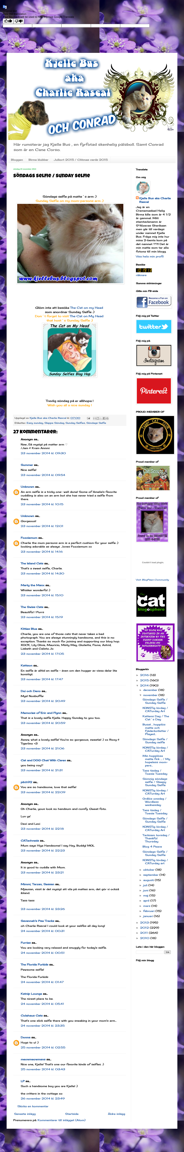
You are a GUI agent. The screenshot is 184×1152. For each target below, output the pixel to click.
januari (148, 916)
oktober (149, 869)
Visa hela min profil (150, 256)
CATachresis (30, 840)
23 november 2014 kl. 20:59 (43, 723)
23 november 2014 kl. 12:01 (42, 526)
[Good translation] (8, 21)
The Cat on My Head (87, 316)
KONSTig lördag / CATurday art (155, 861)
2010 (145, 938)
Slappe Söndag (54, 422)
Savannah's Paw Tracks (37, 921)
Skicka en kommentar (32, 1106)
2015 (145, 680)
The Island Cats (32, 563)
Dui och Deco (31, 691)
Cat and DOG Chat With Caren (43, 760)
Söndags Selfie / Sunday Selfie (155, 701)
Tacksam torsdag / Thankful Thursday (156, 838)
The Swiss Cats (32, 607)
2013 (145, 922)
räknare (141, 275)
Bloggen (17, 159)
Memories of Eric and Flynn (41, 713)
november (150, 695)
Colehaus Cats (32, 1015)
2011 (144, 932)
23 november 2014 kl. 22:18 (42, 828)
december (150, 690)
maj (146, 895)
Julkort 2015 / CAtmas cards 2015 (81, 159)
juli (145, 885)
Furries (26, 942)
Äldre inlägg (116, 1113)
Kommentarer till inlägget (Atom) (62, 1120)
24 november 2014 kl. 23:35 (43, 1025)
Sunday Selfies (75, 422)
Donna (25, 1037)
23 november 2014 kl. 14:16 (42, 551)
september (151, 874)
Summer (27, 465)
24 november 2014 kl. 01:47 (42, 982)
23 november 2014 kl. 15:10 (42, 595)
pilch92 (26, 782)
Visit (152, 579)
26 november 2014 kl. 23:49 (43, 1098)
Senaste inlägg (25, 1113)
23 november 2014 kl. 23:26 (43, 909)
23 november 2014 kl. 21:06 (42, 748)
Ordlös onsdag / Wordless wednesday (154, 802)
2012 (145, 927)
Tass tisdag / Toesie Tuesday (155, 772)
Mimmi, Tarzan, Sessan (37, 884)
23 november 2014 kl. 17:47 (42, 679)
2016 (145, 675)
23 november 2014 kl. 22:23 (43, 850)
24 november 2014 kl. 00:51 (43, 952)
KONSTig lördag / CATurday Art (155, 709)
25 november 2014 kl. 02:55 (43, 1047)
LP (23, 1081)
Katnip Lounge (31, 993)
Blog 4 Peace (152, 846)
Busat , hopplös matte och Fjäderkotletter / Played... (156, 729)
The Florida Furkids (34, 964)
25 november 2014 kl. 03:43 (43, 1069)
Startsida (71, 1113)
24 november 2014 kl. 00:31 (43, 931)
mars (147, 905)
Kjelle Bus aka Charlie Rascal (155, 200)
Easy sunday (35, 422)
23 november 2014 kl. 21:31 (42, 770)
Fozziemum (29, 537)
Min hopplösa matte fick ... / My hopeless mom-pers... (156, 760)
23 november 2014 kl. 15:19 (42, 617)
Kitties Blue (29, 628)
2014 (145, 685)
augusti (149, 880)
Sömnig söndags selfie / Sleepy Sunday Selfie (155, 782)
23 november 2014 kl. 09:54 (43, 475)
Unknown (27, 486)
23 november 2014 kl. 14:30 (42, 573)
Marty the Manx (32, 585)
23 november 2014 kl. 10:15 (42, 504)
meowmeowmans (33, 1059)
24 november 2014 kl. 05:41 (42, 1003)
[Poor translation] (18, 21)
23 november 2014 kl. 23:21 (42, 872)
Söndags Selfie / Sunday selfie (155, 740)
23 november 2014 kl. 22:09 (43, 792)
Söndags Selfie (96, 422)
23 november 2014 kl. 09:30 (43, 453)
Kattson (26, 665)
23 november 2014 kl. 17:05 (42, 653)
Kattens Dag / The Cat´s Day (156, 718)
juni (146, 890)
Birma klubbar (38, 159)
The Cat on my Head (87, 307)
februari (149, 911)
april (146, 900)
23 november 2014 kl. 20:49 (43, 701)
